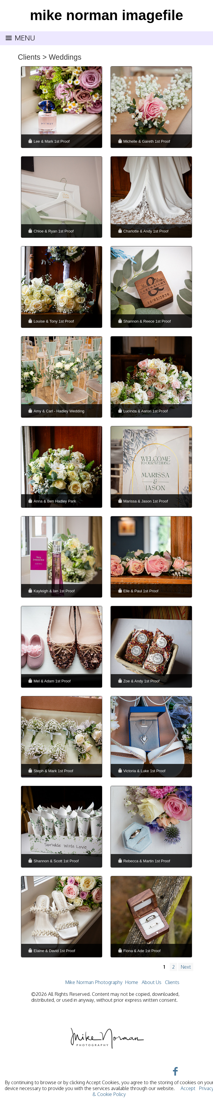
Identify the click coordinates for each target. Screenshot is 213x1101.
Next (186, 967)
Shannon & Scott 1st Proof (56, 861)
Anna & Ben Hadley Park (55, 501)
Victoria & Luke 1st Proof (144, 771)
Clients (29, 57)
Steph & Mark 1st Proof (53, 771)
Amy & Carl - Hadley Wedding (59, 411)
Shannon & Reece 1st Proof (147, 321)
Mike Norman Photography (94, 982)
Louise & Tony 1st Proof (54, 321)
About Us (151, 982)
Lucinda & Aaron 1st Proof (145, 411)
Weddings (65, 57)
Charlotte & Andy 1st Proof (145, 231)
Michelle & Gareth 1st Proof (146, 141)
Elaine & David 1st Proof (54, 951)
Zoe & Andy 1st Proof (141, 681)
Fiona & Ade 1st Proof (141, 951)
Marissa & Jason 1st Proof (145, 501)
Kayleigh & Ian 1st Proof (54, 591)
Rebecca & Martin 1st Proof (146, 861)
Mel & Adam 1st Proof (52, 681)
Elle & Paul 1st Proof (140, 591)
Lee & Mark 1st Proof (52, 141)
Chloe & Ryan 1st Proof (54, 231)
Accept (188, 1088)
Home (131, 982)
